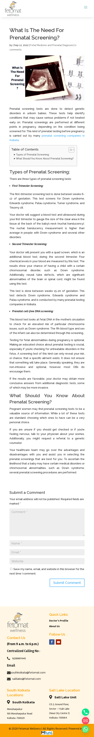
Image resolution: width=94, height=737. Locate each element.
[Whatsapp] (85, 729)
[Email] (85, 720)
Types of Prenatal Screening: (32, 154)
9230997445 (19, 658)
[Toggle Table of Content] (70, 150)
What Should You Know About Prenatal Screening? (45, 158)
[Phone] (85, 712)
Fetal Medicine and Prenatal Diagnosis (51, 45)
